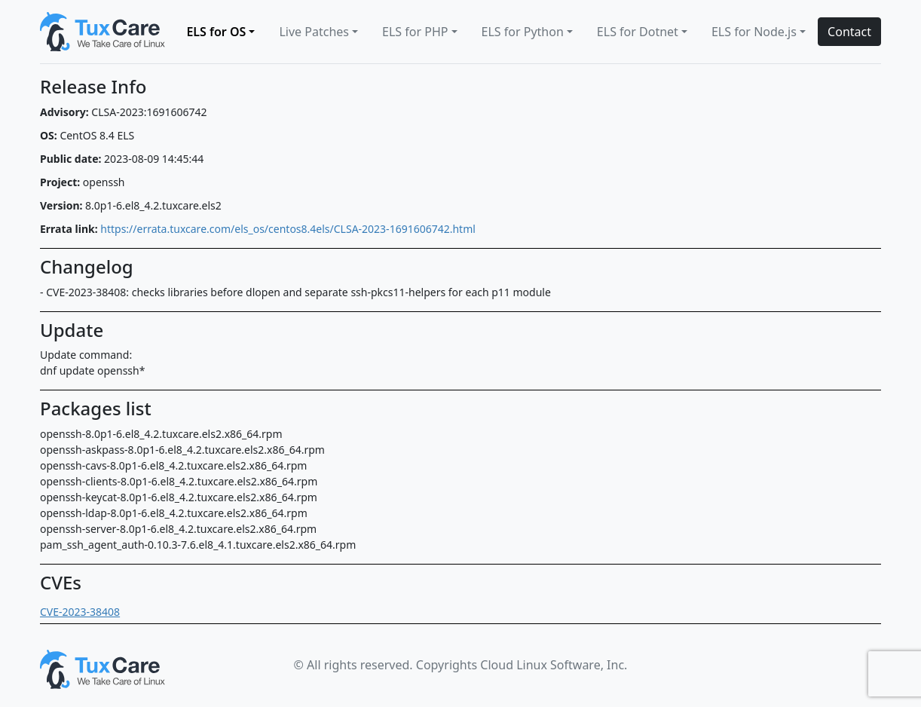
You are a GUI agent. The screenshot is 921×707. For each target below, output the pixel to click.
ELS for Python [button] (523, 31)
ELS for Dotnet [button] (637, 31)
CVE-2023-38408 (80, 611)
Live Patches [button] (314, 31)
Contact (849, 31)
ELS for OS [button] (216, 31)
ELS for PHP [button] (415, 31)
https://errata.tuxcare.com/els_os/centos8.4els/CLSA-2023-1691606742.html (288, 229)
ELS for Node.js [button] (754, 31)
